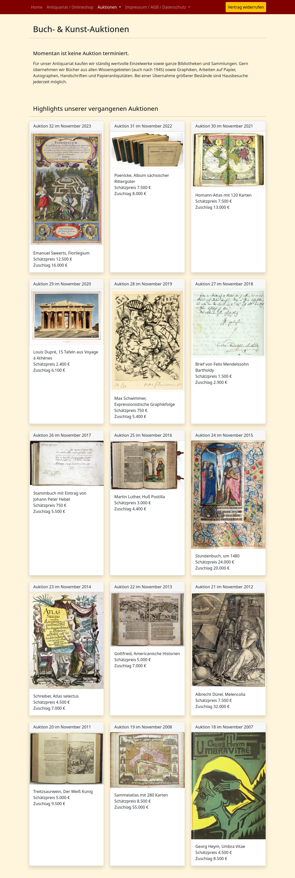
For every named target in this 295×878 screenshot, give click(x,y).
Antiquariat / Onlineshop (70, 7)
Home (37, 7)
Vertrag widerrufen (246, 7)
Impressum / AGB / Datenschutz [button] (156, 7)
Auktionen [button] (107, 7)
